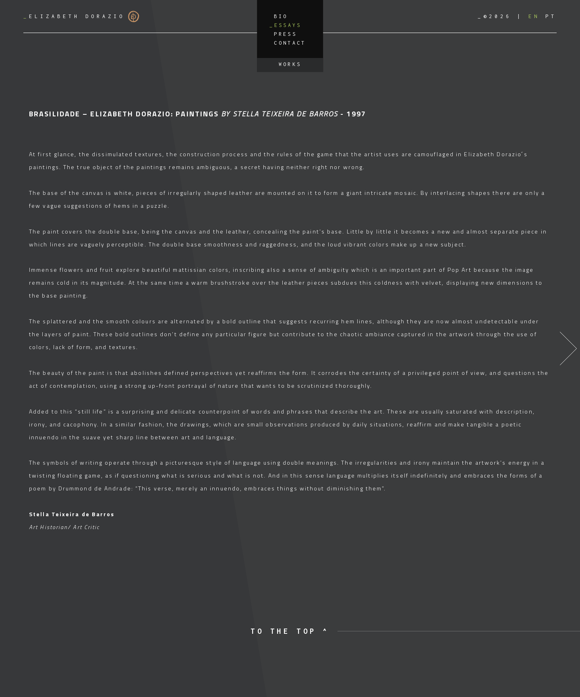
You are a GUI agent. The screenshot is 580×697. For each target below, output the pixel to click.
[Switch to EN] (534, 16)
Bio (281, 16)
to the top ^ (290, 631)
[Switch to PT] (551, 16)
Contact (290, 43)
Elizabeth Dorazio (81, 16)
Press (285, 34)
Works (290, 64)
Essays (288, 25)
